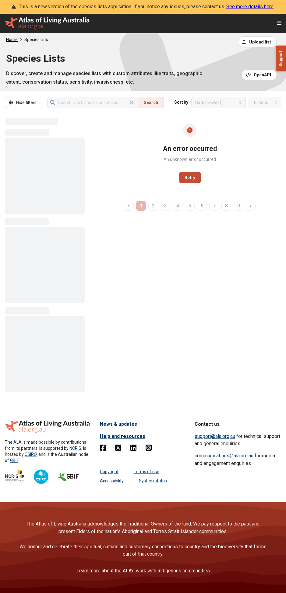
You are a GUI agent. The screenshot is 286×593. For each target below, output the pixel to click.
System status (153, 480)
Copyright (109, 471)
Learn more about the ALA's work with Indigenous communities (143, 571)
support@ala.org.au (215, 436)
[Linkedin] (133, 449)
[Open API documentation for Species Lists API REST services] (259, 74)
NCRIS (75, 448)
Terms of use (146, 471)
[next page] (251, 206)
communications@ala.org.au (224, 456)
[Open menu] (279, 23)
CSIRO (31, 454)
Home (12, 39)
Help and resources (122, 436)
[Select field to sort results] (218, 102)
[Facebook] (103, 449)
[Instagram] (149, 449)
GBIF (14, 460)
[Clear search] (132, 102)
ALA (17, 442)
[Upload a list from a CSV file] (257, 41)
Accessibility (112, 480)
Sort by (181, 102)
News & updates (118, 424)
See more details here (250, 6)
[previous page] (129, 206)
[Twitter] (118, 449)
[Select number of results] (264, 102)
